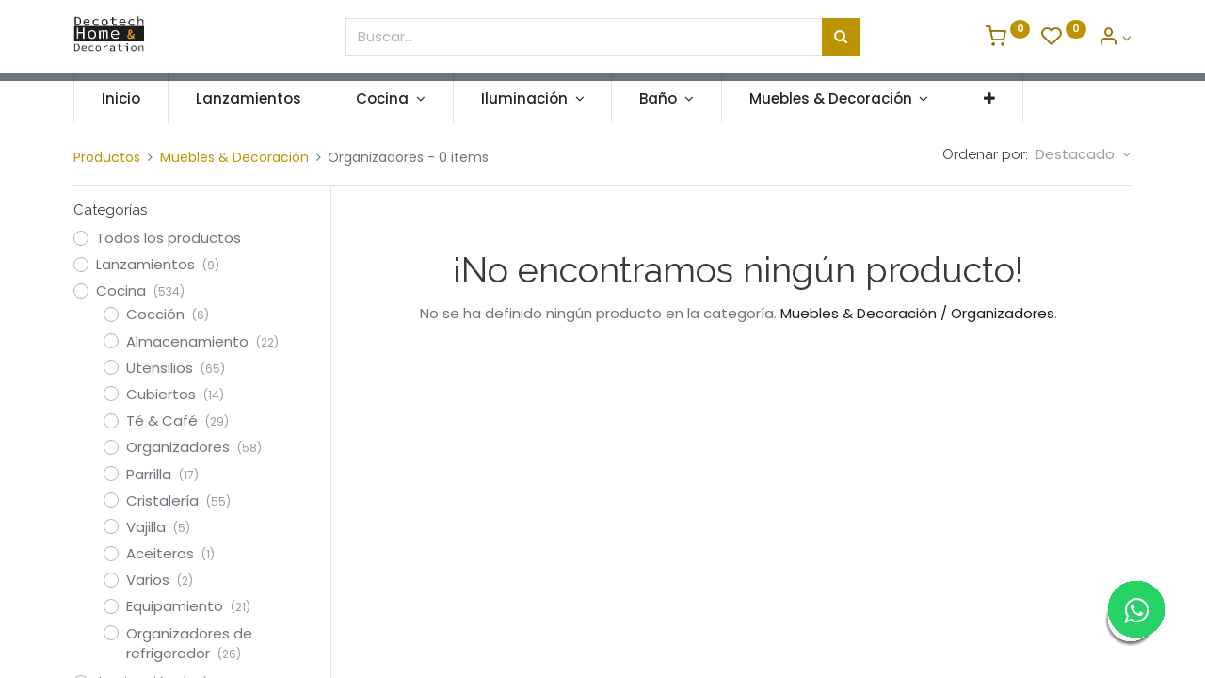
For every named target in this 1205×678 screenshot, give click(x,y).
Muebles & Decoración (234, 157)
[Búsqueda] (841, 37)
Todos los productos (168, 238)
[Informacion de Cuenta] (1115, 38)
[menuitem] (121, 98)
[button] (989, 98)
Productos (106, 157)
